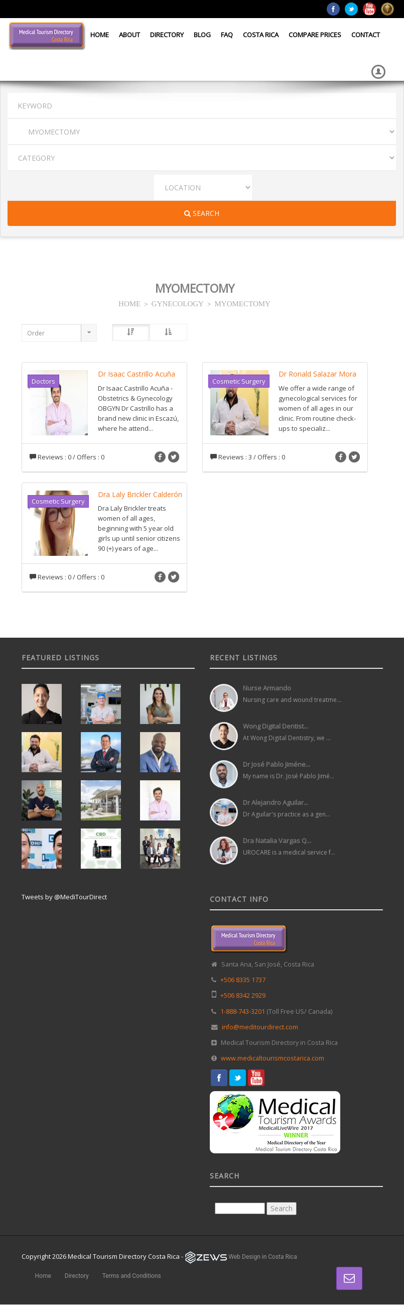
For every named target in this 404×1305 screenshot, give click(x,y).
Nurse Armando (267, 687)
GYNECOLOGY (178, 303)
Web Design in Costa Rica (263, 1256)
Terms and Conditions (131, 1275)
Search (201, 213)
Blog (202, 34)
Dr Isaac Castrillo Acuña (136, 374)
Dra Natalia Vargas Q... (277, 840)
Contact (365, 34)
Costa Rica (261, 34)
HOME (129, 303)
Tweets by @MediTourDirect (64, 896)
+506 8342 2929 (242, 995)
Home (99, 34)
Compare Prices (315, 34)
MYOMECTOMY (243, 303)
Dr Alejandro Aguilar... (275, 802)
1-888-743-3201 (242, 1011)
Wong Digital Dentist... (275, 726)
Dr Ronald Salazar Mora (317, 374)
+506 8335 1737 (242, 980)
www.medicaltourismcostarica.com (272, 1058)
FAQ (227, 34)
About (129, 34)
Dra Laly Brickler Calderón (140, 494)
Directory (167, 34)
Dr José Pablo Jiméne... (276, 764)
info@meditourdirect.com (260, 1027)
